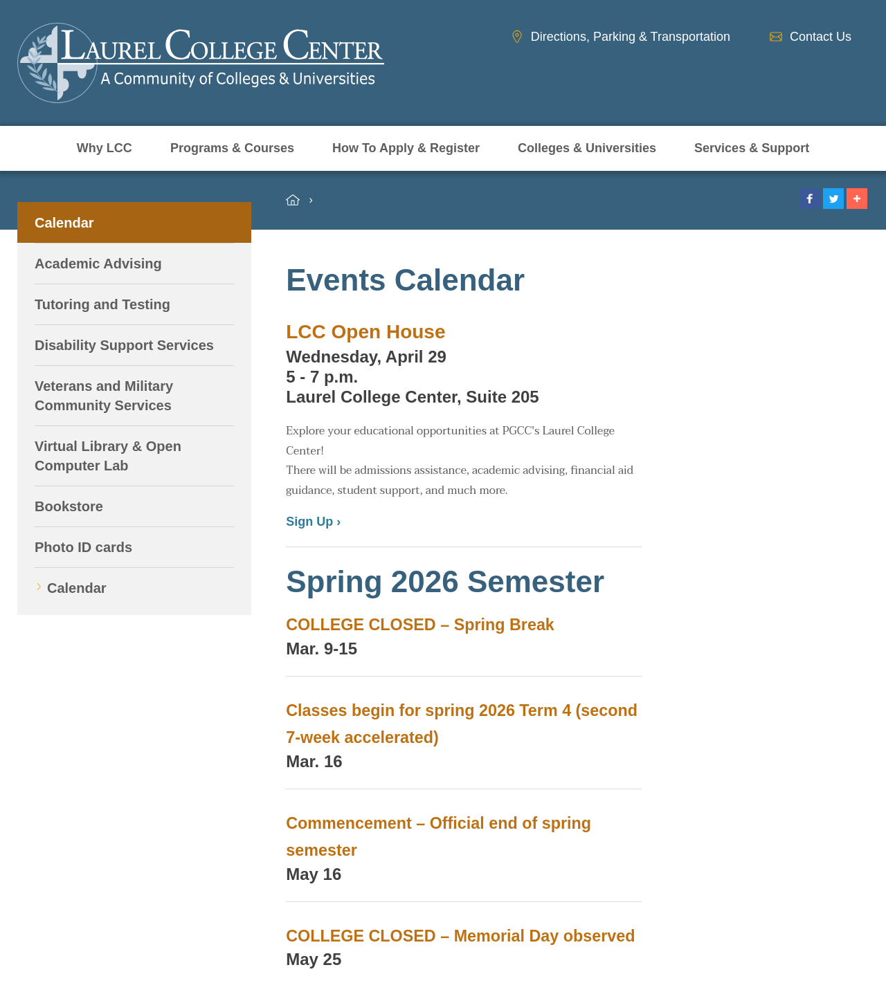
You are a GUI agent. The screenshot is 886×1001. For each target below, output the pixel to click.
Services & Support (751, 148)
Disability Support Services (124, 345)
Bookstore (69, 506)
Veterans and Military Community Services (104, 395)
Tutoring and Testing (102, 304)
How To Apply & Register (406, 148)
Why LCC (104, 148)
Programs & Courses (232, 148)
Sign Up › (313, 522)
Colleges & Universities (587, 148)
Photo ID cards (83, 547)
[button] (809, 198)
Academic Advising (98, 263)
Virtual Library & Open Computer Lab (108, 456)
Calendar (64, 222)
